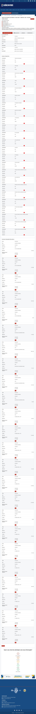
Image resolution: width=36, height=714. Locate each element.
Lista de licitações (19, 15)
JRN (14, 712)
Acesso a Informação (7, 15)
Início (2, 15)
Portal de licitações (13, 15)
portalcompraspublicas (10, 26)
